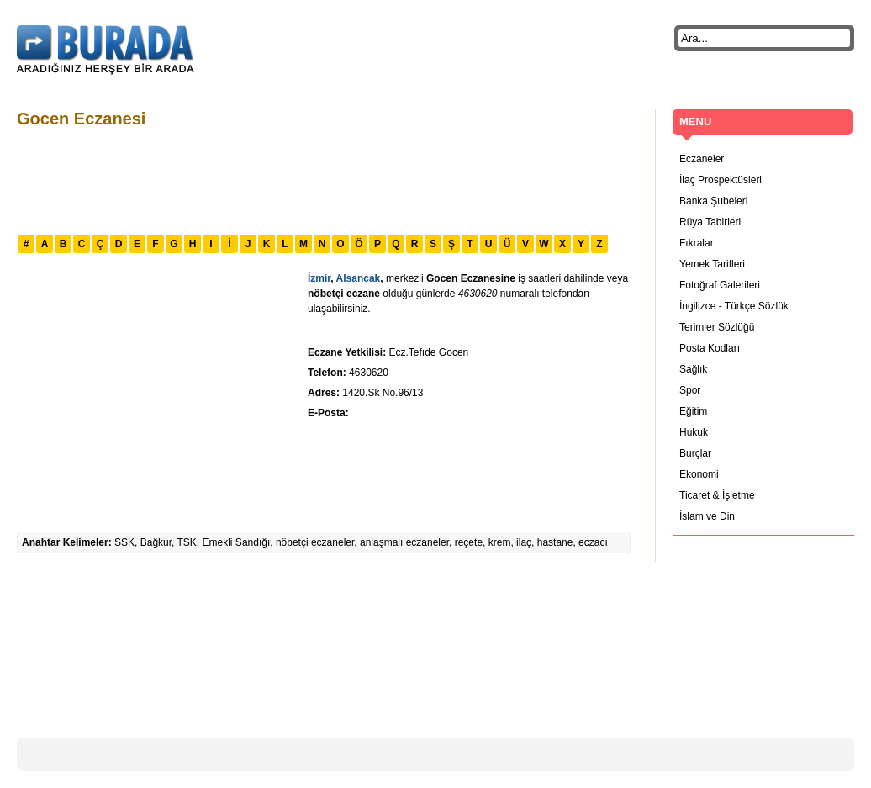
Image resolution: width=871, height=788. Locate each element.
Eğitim (693, 411)
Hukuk (693, 432)
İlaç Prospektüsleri (720, 180)
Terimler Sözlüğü (716, 327)
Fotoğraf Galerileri (719, 285)
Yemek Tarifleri (712, 264)
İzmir (319, 278)
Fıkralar (696, 243)
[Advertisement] (323, 179)
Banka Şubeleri (713, 201)
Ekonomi (699, 474)
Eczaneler (701, 159)
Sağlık (693, 369)
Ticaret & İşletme (717, 495)
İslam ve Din (707, 516)
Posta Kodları (709, 348)
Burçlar (695, 453)
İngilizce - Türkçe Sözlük (734, 306)
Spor (689, 390)
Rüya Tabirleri (710, 222)
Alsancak (358, 278)
